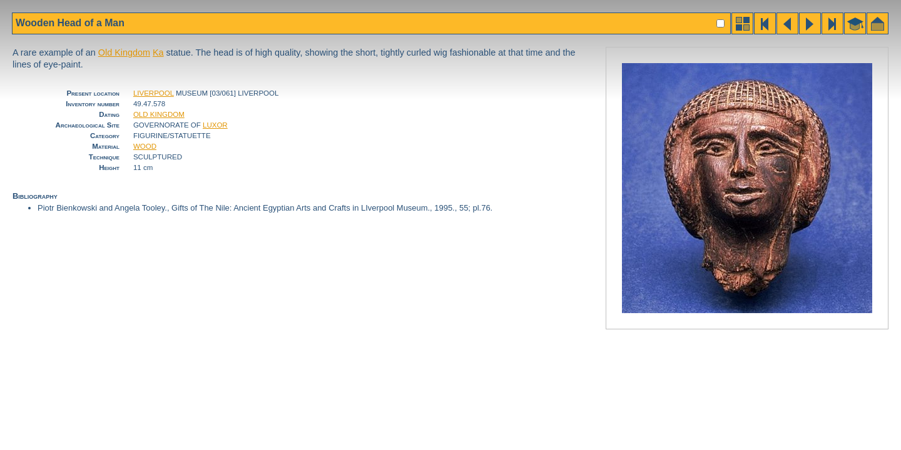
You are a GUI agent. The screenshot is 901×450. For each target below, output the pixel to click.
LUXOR (215, 125)
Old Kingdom (124, 53)
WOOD (144, 146)
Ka (158, 53)
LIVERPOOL (153, 93)
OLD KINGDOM (159, 114)
